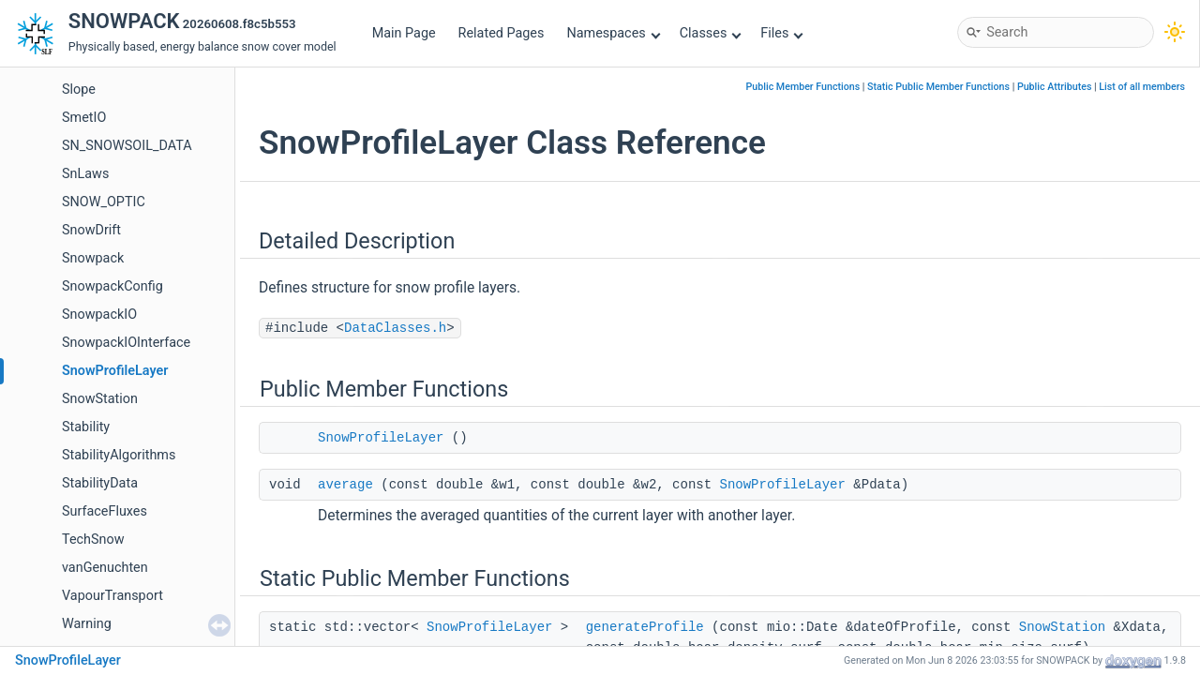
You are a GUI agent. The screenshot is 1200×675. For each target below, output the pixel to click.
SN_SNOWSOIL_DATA (127, 146)
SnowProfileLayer (115, 371)
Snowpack (93, 258)
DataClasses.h (395, 328)
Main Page (404, 33)
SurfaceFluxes (104, 511)
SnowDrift (91, 230)
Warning (87, 624)
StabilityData (100, 483)
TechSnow (93, 540)
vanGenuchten (105, 568)
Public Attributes (1054, 87)
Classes (711, 33)
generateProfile (645, 627)
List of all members (1142, 87)
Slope (79, 90)
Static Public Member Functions (938, 87)
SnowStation (100, 399)
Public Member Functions (803, 87)
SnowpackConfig (112, 286)
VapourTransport (112, 596)
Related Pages (501, 33)
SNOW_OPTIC (103, 202)
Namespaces (613, 33)
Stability (86, 427)
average (345, 484)
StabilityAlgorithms (118, 455)
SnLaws (85, 174)
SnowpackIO (99, 314)
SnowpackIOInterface (126, 343)
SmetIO (84, 118)
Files (781, 33)
